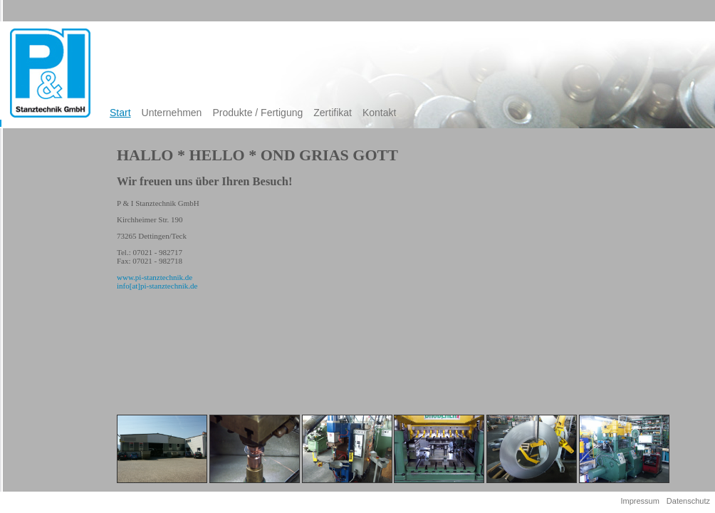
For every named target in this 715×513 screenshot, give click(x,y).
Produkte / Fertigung (257, 112)
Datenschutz (688, 501)
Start (120, 112)
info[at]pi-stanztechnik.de (157, 285)
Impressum (639, 501)
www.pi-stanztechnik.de (154, 277)
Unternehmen (172, 112)
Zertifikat (332, 112)
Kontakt (379, 112)
